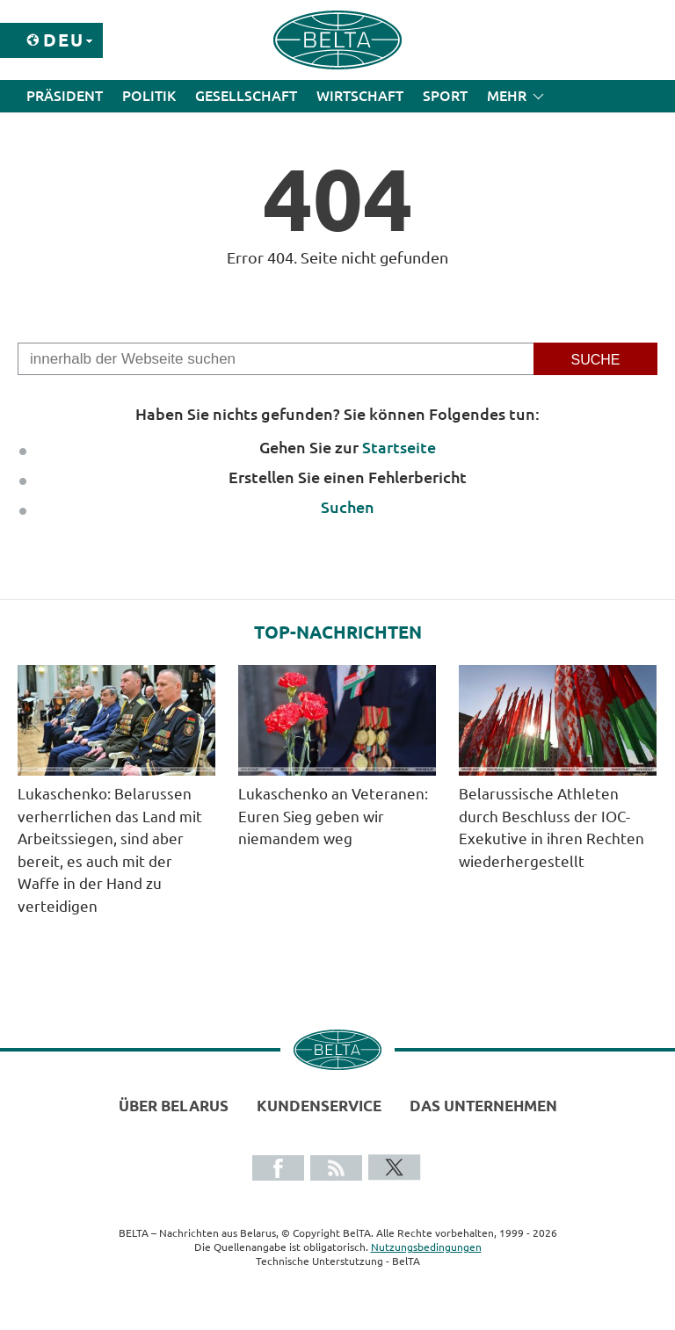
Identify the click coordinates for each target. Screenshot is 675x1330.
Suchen (347, 507)
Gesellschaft (246, 96)
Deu (63, 40)
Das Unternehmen (483, 1105)
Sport (445, 96)
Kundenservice (319, 1105)
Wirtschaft (359, 96)
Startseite (399, 447)
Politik (149, 96)
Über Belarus (174, 1105)
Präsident (64, 96)
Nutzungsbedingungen (426, 1247)
